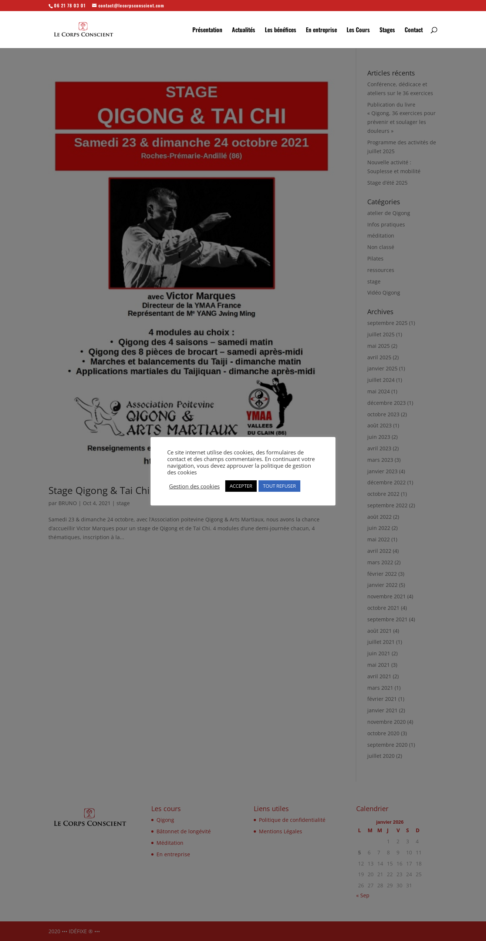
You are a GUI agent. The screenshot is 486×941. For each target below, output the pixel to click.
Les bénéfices (280, 30)
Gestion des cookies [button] (194, 486)
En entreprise (321, 30)
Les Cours (358, 30)
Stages (387, 30)
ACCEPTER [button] (241, 486)
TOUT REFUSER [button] (279, 486)
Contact (414, 30)
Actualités (243, 30)
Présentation (207, 30)
